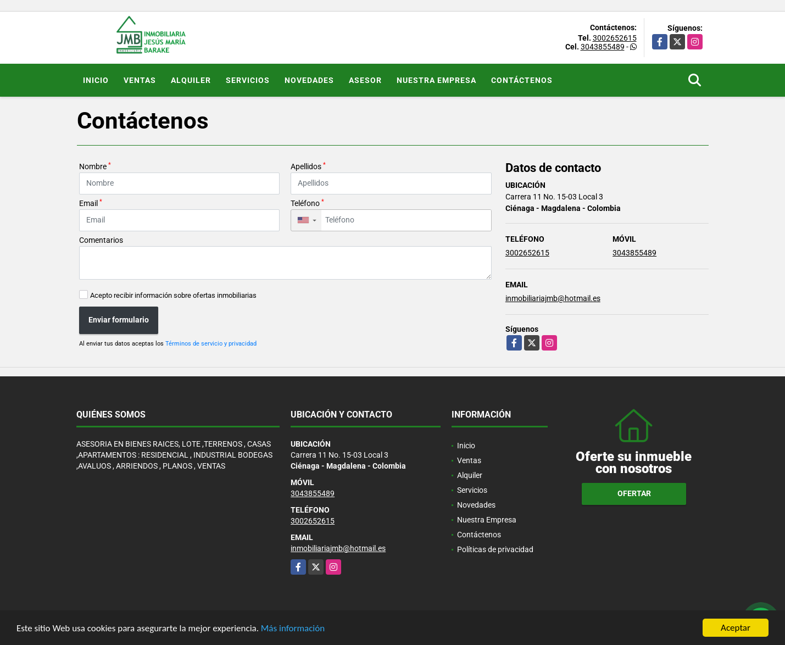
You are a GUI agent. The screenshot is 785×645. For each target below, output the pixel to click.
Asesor (365, 80)
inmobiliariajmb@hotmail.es (552, 298)
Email (90, 203)
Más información (293, 629)
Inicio (96, 80)
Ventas (140, 80)
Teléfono (307, 203)
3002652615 (615, 38)
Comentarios (101, 240)
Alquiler (191, 80)
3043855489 (603, 46)
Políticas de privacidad (495, 549)
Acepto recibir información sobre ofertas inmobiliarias (173, 295)
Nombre (95, 166)
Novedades (309, 80)
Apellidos (308, 166)
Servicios (248, 80)
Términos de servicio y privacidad (211, 343)
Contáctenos (522, 80)
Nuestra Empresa (436, 80)
